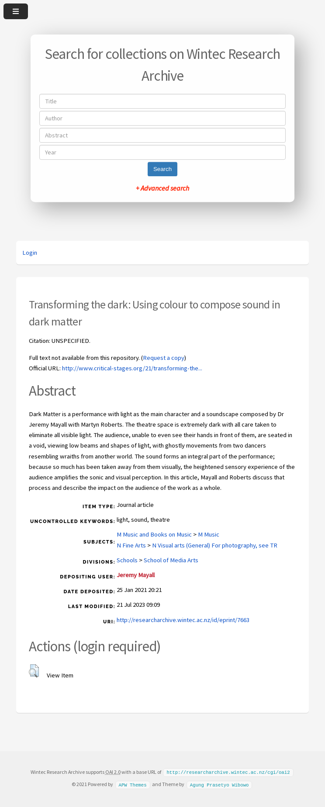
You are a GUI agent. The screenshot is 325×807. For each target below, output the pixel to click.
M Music (208, 534)
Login (29, 252)
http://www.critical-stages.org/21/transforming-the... (132, 368)
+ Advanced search (162, 188)
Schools (127, 560)
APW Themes (132, 784)
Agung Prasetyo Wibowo (219, 784)
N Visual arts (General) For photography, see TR (214, 545)
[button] (34, 670)
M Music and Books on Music (154, 534)
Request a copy (163, 358)
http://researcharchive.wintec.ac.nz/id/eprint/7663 (183, 620)
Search (162, 169)
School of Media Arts (171, 560)
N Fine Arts (131, 545)
